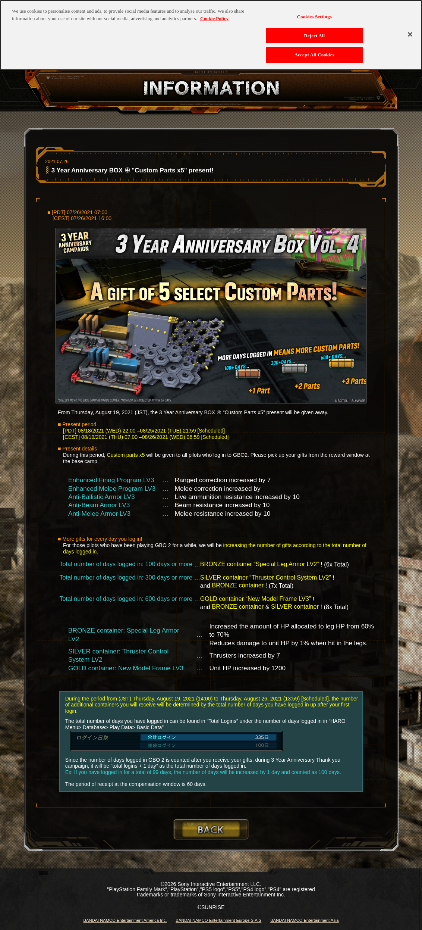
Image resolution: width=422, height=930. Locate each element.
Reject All (314, 32)
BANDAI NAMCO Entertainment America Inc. (125, 920)
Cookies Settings (314, 13)
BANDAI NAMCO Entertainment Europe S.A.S (218, 920)
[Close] (410, 31)
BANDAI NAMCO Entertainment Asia (304, 920)
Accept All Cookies (314, 51)
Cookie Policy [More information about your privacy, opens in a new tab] (214, 15)
